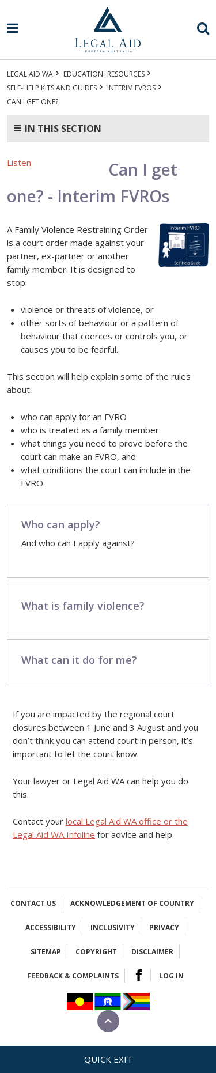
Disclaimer (152, 952)
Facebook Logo (139, 975)
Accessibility (50, 927)
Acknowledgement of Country (132, 903)
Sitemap (46, 952)
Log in (171, 976)
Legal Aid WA (30, 74)
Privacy (164, 927)
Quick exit (108, 1059)
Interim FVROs (131, 88)
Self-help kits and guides (52, 88)
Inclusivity (112, 927)
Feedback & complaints (73, 976)
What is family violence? (83, 606)
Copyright (96, 952)
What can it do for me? (79, 660)
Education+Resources (104, 74)
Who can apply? (60, 524)
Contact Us (33, 903)
